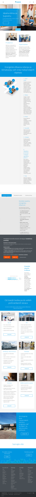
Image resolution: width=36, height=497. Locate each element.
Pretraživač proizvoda (29, 471)
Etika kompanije (11, 494)
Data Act (3, 495)
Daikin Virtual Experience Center (22, 478)
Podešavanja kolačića (23, 257)
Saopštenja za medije (5, 482)
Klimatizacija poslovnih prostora (13, 478)
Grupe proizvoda (30, 472)
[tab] (7, 195)
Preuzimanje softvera (21, 476)
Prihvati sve (7, 257)
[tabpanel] (18, 219)
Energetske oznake (29, 475)
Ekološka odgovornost (4, 478)
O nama (4, 470)
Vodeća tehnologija (4, 476)
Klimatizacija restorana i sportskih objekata (14, 481)
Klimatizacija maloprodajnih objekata (13, 474)
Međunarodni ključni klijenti (21, 474)
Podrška (20, 471)
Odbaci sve (15, 257)
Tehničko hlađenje (14, 488)
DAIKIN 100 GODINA (4, 472)
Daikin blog (4, 483)
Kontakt (20, 470)
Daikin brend (4, 474)
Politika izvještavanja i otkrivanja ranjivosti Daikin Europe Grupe (30, 480)
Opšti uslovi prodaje (17, 494)
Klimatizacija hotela (13, 484)
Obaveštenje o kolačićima (23, 254)
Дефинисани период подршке (30, 477)
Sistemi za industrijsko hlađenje (12, 486)
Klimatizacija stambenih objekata (13, 471)
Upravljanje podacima (5, 494)
